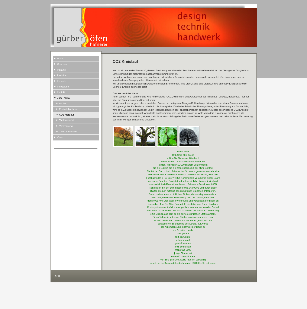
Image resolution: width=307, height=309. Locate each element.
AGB (57, 276)
